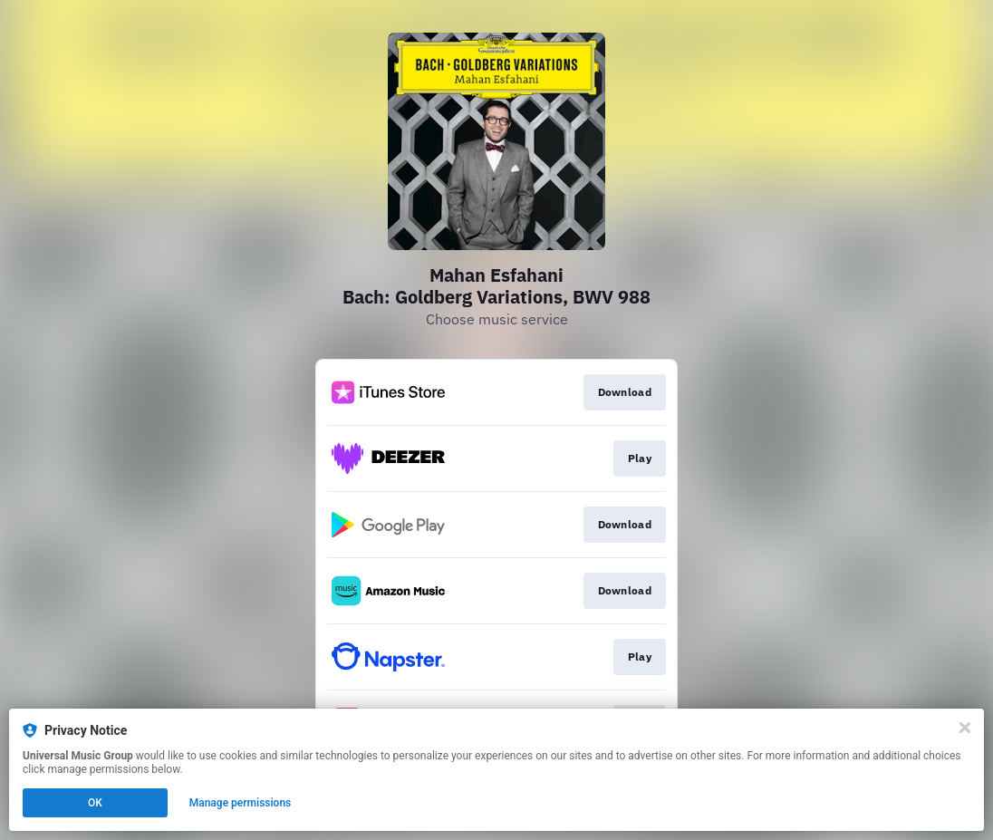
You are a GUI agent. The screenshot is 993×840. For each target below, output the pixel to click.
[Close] (964, 727)
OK (95, 803)
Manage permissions (240, 803)
